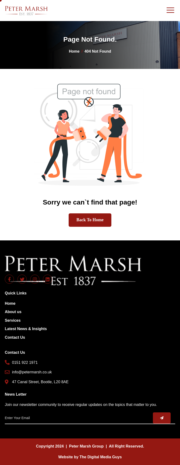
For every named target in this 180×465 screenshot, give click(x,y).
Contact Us (15, 337)
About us (13, 312)
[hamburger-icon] (170, 10)
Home (10, 303)
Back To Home (89, 219)
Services (13, 320)
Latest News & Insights (26, 329)
